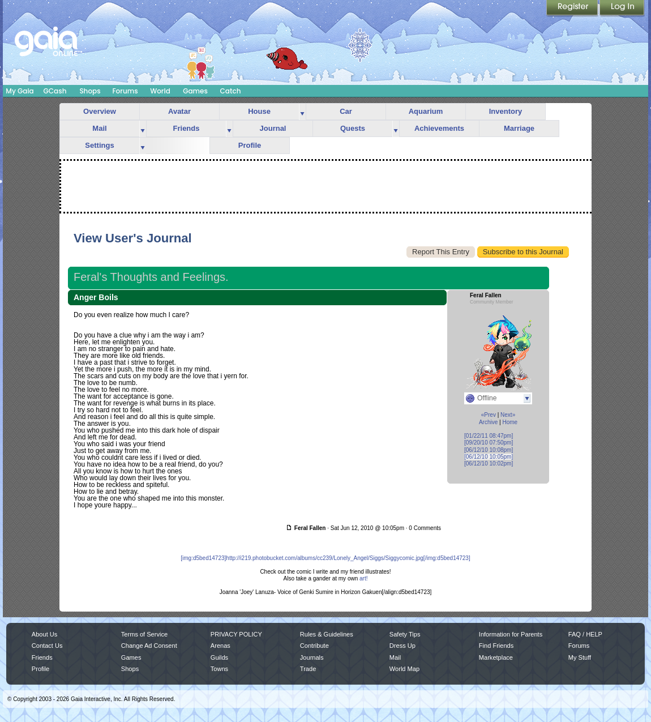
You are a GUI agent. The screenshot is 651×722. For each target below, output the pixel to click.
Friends (186, 128)
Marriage (519, 128)
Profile (249, 145)
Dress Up (402, 645)
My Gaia (19, 91)
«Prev (488, 415)
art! (363, 578)
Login (622, 8)
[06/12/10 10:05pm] (488, 457)
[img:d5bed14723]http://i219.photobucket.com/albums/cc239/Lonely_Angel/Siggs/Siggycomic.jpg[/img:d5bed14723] (325, 558)
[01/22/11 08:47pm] (488, 436)
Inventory (505, 111)
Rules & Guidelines (326, 634)
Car (346, 111)
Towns (219, 668)
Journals (312, 657)
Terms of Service (144, 634)
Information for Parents (510, 634)
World (160, 91)
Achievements (439, 128)
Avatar (179, 111)
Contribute (314, 645)
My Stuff (579, 657)
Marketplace (496, 657)
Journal (273, 128)
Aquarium (426, 111)
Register (572, 8)
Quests (352, 128)
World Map (404, 668)
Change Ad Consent (149, 645)
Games (195, 91)
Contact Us (47, 645)
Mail (99, 128)
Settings (99, 145)
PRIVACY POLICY (236, 634)
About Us (44, 634)
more (302, 112)
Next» (507, 415)
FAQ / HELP (585, 634)
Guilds (219, 657)
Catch (230, 91)
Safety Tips (405, 634)
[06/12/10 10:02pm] (488, 463)
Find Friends (496, 645)
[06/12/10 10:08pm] (488, 450)
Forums (125, 91)
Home (509, 422)
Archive (488, 422)
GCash (55, 91)
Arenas (220, 645)
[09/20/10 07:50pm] (488, 442)
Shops (89, 91)
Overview (99, 111)
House (259, 111)
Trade (308, 668)
